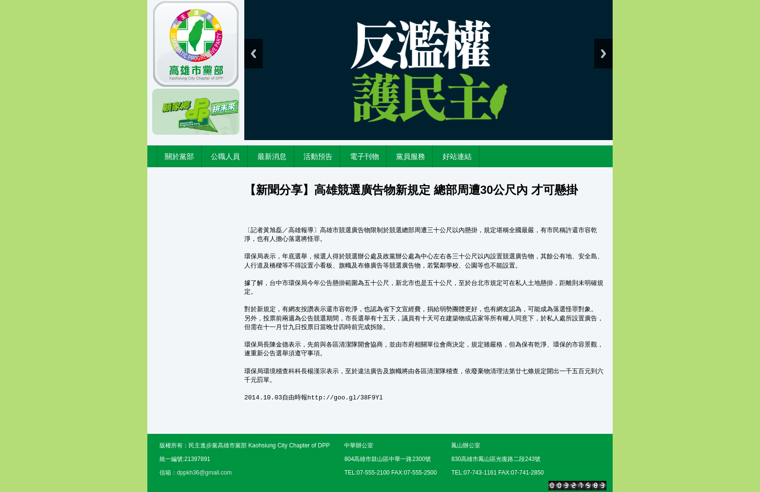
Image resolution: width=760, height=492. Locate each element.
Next (603, 53)
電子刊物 (364, 156)
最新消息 (271, 156)
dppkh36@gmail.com (204, 472)
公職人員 (225, 156)
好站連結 (457, 156)
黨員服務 (410, 156)
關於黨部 (179, 156)
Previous (253, 53)
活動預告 (317, 156)
